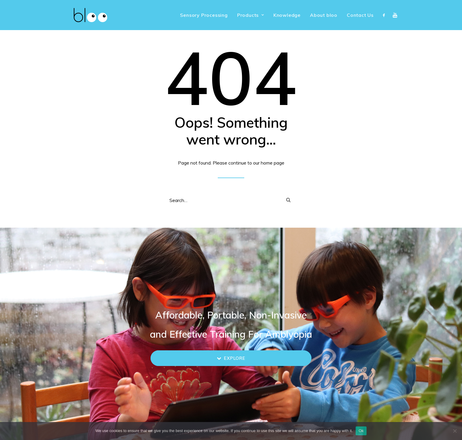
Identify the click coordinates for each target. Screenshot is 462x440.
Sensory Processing (203, 15)
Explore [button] (231, 358)
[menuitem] (204, 15)
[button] (385, 15)
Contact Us (360, 15)
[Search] (231, 200)
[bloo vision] (81, 15)
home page (272, 163)
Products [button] (250, 15)
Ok (361, 430)
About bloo (323, 15)
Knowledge (287, 15)
